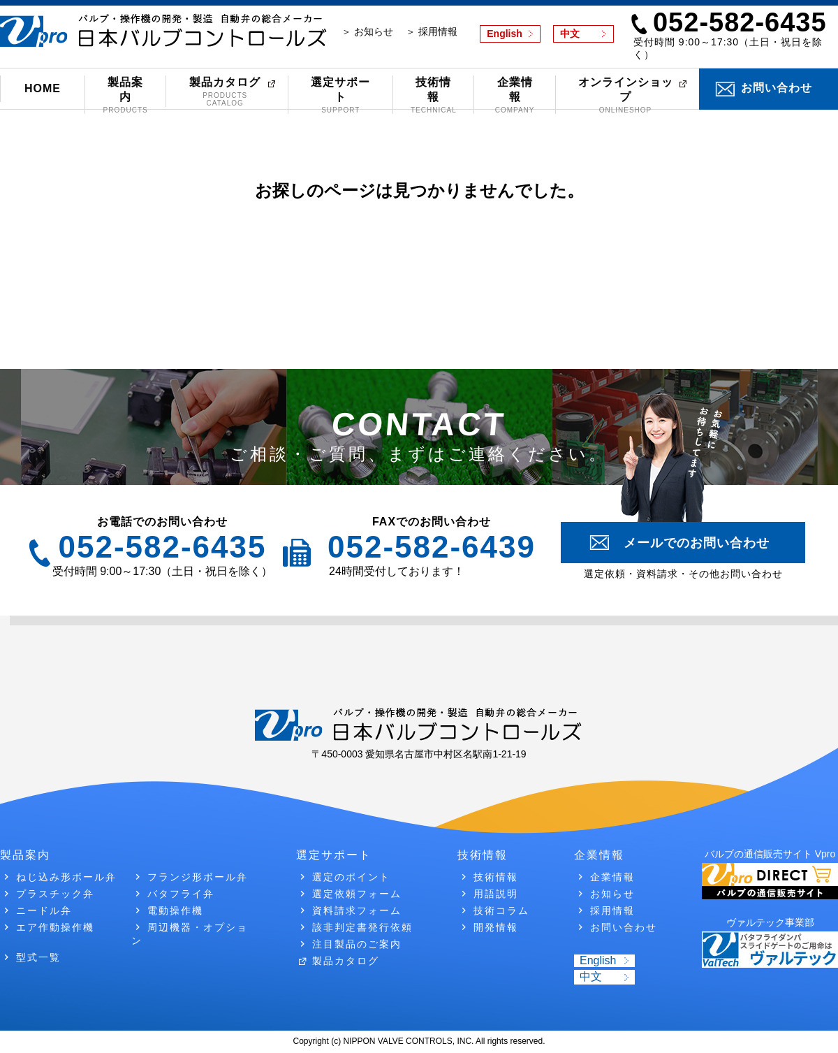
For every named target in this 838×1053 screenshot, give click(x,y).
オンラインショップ (626, 95)
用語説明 (495, 893)
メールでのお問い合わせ (697, 543)
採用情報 (612, 910)
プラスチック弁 (55, 893)
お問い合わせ (776, 88)
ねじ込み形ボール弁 (66, 877)
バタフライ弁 (180, 893)
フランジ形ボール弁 (197, 877)
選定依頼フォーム (357, 893)
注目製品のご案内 (357, 944)
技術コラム (501, 910)
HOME (42, 88)
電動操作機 (175, 910)
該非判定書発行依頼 (362, 927)
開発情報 (495, 927)
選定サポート (340, 95)
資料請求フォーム (357, 910)
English (504, 33)
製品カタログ (225, 91)
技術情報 (433, 95)
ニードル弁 (44, 910)
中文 (570, 33)
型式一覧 (38, 957)
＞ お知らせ (367, 31)
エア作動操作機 (55, 927)
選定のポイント (351, 877)
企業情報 (514, 95)
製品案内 (125, 95)
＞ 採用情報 (431, 31)
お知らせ (612, 893)
